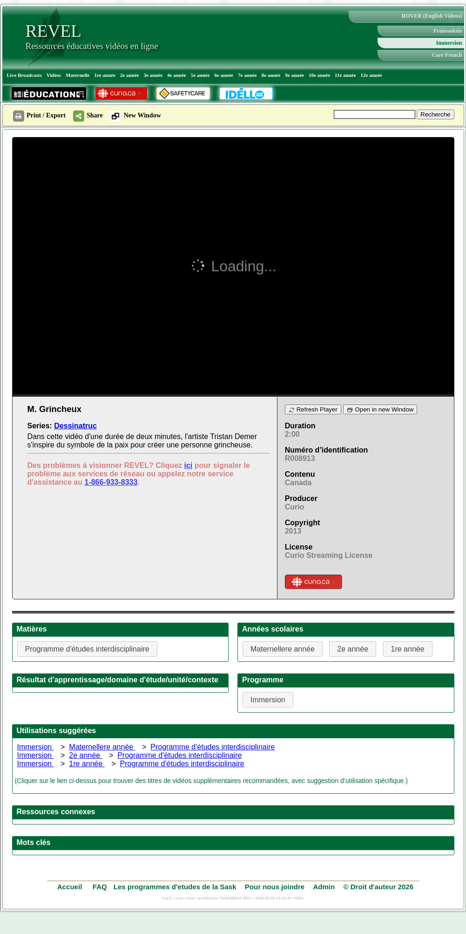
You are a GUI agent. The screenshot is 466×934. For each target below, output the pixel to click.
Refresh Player (313, 409)
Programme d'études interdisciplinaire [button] (87, 649)
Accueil (70, 887)
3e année (152, 75)
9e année (294, 75)
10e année (319, 75)
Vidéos (54, 75)
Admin (324, 887)
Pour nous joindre (274, 887)
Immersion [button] (267, 700)
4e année (176, 75)
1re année (104, 75)
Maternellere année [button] (282, 649)
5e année (200, 75)
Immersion (449, 43)
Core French (447, 55)
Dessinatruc (75, 426)
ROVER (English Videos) (431, 16)
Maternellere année (102, 747)
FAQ (100, 887)
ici (188, 465)
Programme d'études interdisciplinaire (212, 747)
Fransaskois (447, 30)
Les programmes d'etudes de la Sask (175, 887)
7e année (247, 75)
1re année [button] (408, 649)
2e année (129, 75)
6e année (223, 75)
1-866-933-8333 (110, 482)
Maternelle (77, 75)
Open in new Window (380, 409)
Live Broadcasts (24, 75)
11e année (345, 75)
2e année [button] (352, 649)
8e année (271, 75)
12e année (371, 75)
